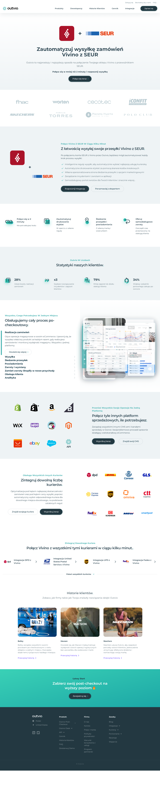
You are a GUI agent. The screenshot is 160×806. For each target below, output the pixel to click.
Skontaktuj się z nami (143, 2)
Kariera (87, 762)
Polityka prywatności (89, 771)
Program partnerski (88, 786)
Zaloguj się (129, 2)
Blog (111, 758)
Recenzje (113, 774)
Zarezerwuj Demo (67, 784)
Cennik (115, 8)
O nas (86, 758)
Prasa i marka (90, 766)
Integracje (129, 8)
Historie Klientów (97, 8)
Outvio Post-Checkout (67, 759)
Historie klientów (66, 776)
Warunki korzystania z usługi (89, 778)
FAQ (154, 2)
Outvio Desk (66, 764)
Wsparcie (113, 778)
